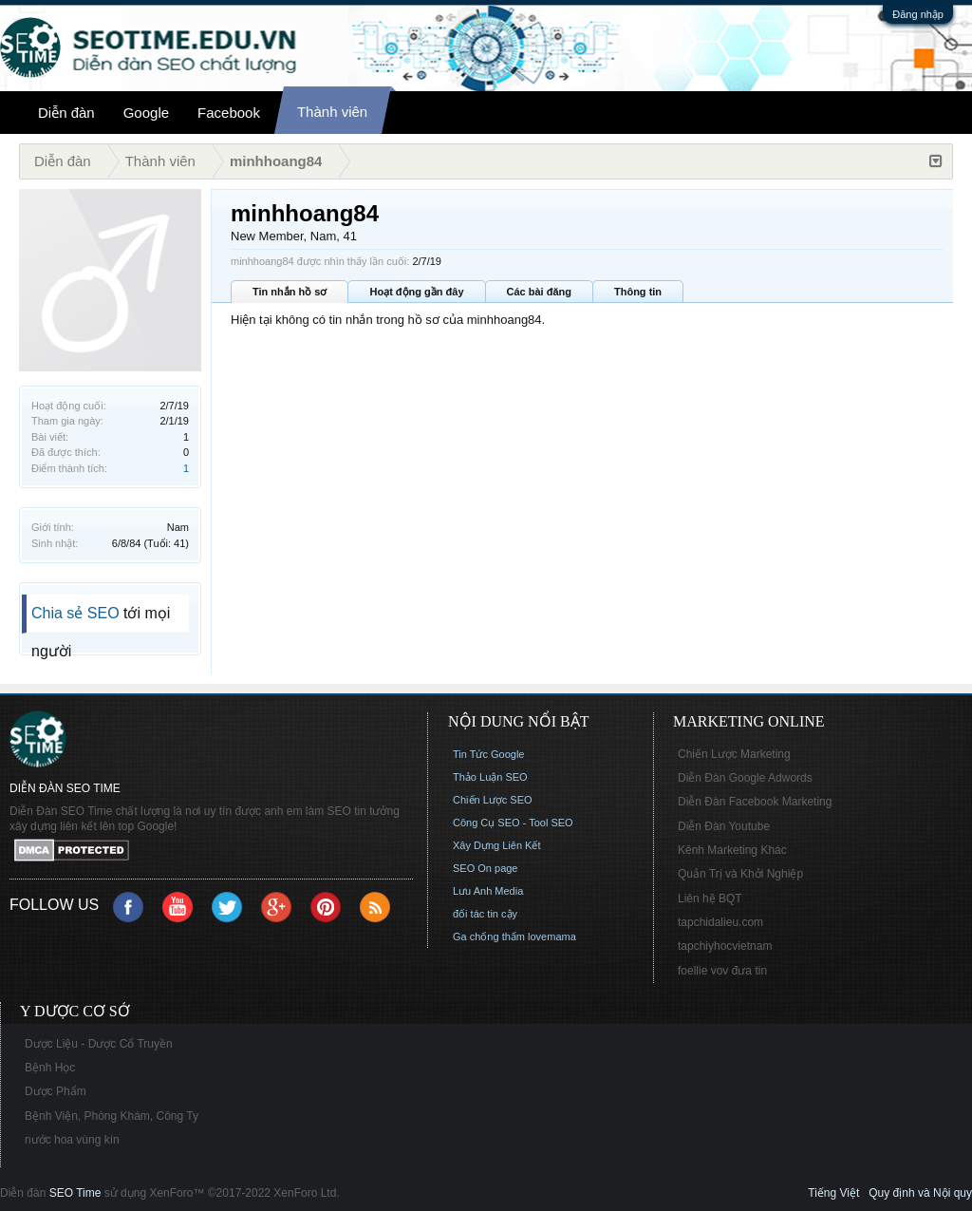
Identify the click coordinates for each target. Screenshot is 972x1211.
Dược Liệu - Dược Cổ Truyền (99, 1043)
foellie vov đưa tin (722, 970)
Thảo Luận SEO (490, 777)
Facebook (228, 112)
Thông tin (638, 291)
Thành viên (332, 112)
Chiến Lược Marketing (734, 754)
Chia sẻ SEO (75, 613)
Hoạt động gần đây (416, 291)
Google (146, 112)
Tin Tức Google (488, 754)
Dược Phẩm (55, 1091)
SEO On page (485, 868)
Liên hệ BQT (710, 898)
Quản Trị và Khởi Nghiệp (740, 873)
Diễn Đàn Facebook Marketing (755, 801)
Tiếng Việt (833, 1193)
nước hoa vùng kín (72, 1139)
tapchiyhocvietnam (725, 946)
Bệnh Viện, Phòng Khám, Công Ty (111, 1116)
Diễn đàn (66, 112)
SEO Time (75, 1193)
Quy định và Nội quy (920, 1193)
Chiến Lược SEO (493, 799)
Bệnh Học (50, 1067)
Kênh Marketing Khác (732, 850)
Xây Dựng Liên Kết (497, 845)
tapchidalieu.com (720, 922)
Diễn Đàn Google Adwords (745, 778)
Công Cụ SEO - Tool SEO (513, 822)
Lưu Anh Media (488, 891)
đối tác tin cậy (485, 913)
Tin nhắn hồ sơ (289, 291)
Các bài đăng (539, 291)
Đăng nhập (918, 14)
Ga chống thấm (489, 936)
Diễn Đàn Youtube (724, 826)
